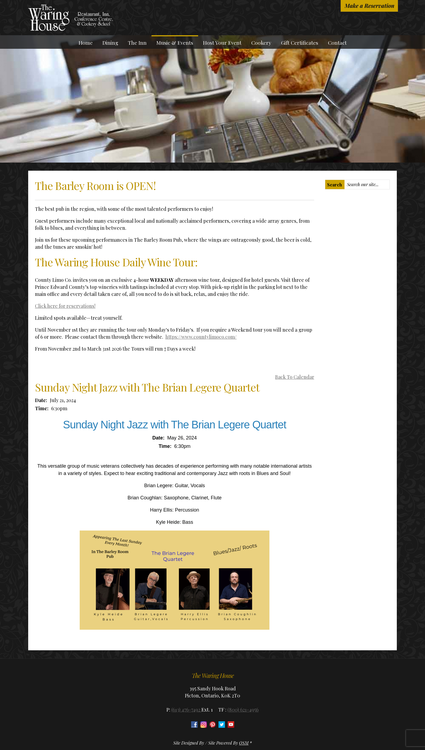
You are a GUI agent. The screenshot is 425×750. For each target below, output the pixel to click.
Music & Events (174, 42)
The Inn (137, 42)
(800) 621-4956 (243, 709)
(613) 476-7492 (186, 709)
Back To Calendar (294, 377)
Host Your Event (222, 42)
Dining (110, 42)
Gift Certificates (299, 42)
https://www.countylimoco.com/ (201, 337)
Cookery (261, 42)
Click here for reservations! (65, 306)
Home (86, 42)
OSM (244, 743)
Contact (337, 42)
